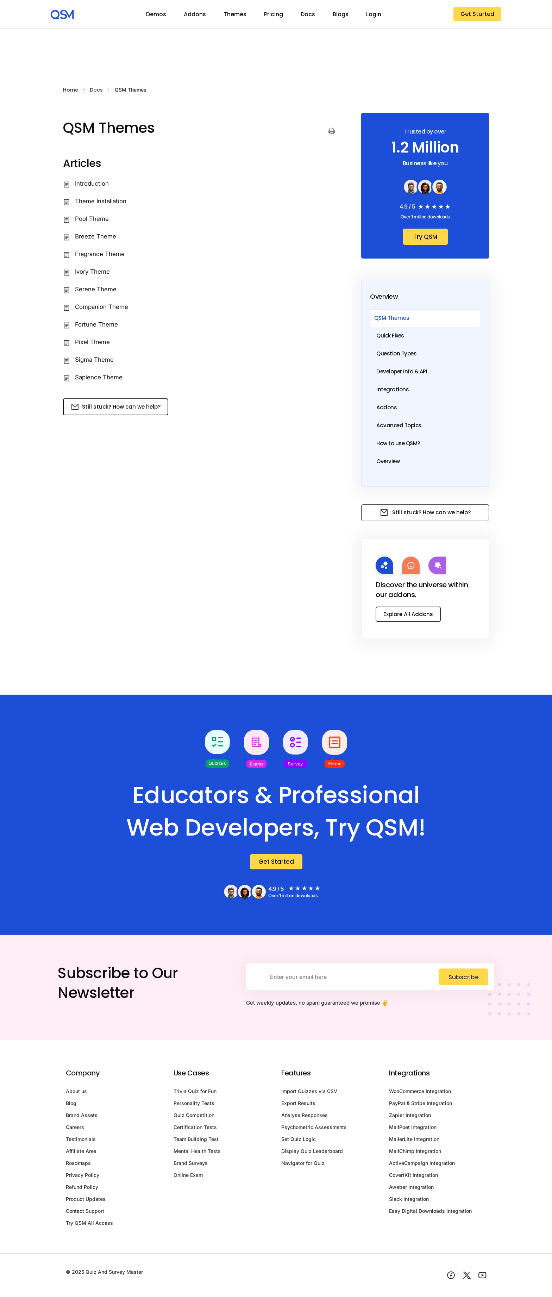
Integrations (392, 389)
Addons (195, 14)
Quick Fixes (390, 335)
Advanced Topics (398, 425)
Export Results (298, 1105)
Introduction (92, 183)
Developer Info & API (401, 371)
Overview (388, 461)
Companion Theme (101, 306)
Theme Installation (100, 201)
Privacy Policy (82, 1177)
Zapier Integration (410, 1117)
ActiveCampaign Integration (422, 1165)
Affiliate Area (81, 1153)
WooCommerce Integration (420, 1093)
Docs (308, 14)
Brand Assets (82, 1117)
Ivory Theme (92, 271)
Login (373, 14)
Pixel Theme (92, 342)
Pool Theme (92, 218)
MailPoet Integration (413, 1129)
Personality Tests (194, 1105)
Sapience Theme (99, 377)
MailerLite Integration (414, 1141)
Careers (75, 1129)
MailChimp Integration (415, 1153)
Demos (156, 14)
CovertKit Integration (413, 1177)
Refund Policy (82, 1189)
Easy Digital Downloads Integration (430, 1213)
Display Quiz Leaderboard (312, 1153)
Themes (235, 14)
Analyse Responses (304, 1117)
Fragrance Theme (100, 253)
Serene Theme (96, 289)
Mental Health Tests (197, 1153)
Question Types (396, 353)
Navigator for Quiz (303, 1165)
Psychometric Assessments (314, 1129)
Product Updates (86, 1201)
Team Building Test (196, 1141)
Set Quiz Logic (298, 1141)
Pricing (273, 14)
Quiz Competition (194, 1117)
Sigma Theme (94, 359)
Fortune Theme (96, 324)
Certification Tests (195, 1129)
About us (76, 1093)
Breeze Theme (95, 236)
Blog (71, 1105)
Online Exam (188, 1177)
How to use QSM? (398, 443)
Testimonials (81, 1141)
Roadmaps (78, 1165)
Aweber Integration (411, 1189)
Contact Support (85, 1213)
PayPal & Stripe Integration (420, 1105)
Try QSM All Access (89, 1225)
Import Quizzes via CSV (309, 1093)
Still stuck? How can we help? (116, 407)
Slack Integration (409, 1201)
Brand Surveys (191, 1165)
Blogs (341, 14)
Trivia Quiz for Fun (195, 1093)
